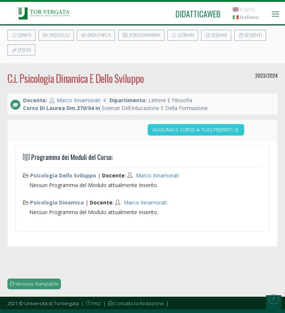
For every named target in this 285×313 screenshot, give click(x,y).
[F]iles (21, 50)
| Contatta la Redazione (133, 303)
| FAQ (90, 303)
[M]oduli (56, 35)
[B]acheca (96, 35)
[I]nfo (22, 35)
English (244, 9)
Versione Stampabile (34, 284)
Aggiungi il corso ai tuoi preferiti (196, 130)
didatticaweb (198, 14)
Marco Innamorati (78, 100)
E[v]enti (250, 35)
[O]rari (182, 35)
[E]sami (216, 35)
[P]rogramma (141, 35)
